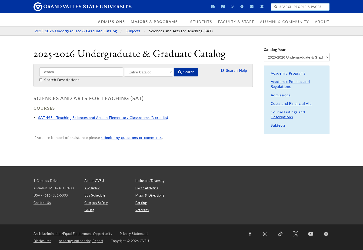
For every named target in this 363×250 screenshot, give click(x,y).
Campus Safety (96, 203)
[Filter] (148, 72)
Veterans (142, 210)
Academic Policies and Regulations (290, 84)
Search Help (233, 70)
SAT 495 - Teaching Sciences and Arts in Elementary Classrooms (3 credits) (103, 117)
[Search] (81, 72)
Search (186, 72)
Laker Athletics (146, 188)
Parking (141, 203)
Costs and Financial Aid (291, 103)
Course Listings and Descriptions (288, 114)
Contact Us (42, 203)
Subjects (134, 31)
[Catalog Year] (297, 57)
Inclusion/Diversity (149, 181)
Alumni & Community (284, 22)
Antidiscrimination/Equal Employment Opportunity (72, 234)
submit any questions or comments (131, 137)
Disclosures (42, 241)
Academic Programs (288, 73)
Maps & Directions (149, 195)
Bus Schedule (94, 195)
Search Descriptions (59, 80)
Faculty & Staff (236, 22)
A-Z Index (92, 188)
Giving (89, 210)
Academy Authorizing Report (81, 241)
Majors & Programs (154, 22)
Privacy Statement (134, 234)
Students (201, 22)
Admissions (111, 22)
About (322, 22)
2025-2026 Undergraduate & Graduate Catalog (76, 31)
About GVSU (94, 181)
